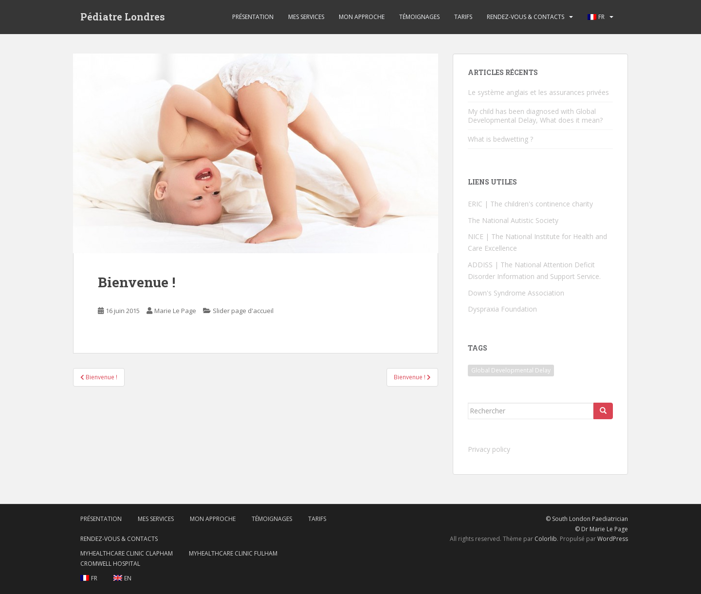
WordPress (612, 539)
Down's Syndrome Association (516, 292)
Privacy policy (489, 449)
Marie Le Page (175, 310)
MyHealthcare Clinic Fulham (233, 553)
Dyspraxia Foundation (502, 309)
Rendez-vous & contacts (525, 17)
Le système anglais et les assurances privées (538, 92)
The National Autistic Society (513, 220)
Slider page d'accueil (243, 310)
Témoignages (419, 17)
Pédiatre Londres (122, 17)
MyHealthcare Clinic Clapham (126, 553)
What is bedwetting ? (500, 139)
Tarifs (463, 17)
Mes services (306, 17)
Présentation (253, 17)
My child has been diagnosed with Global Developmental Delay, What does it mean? (535, 116)
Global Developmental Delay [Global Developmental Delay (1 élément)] (511, 370)
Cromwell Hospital (110, 563)
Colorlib (546, 539)
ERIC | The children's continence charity (530, 203)
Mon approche (362, 17)
